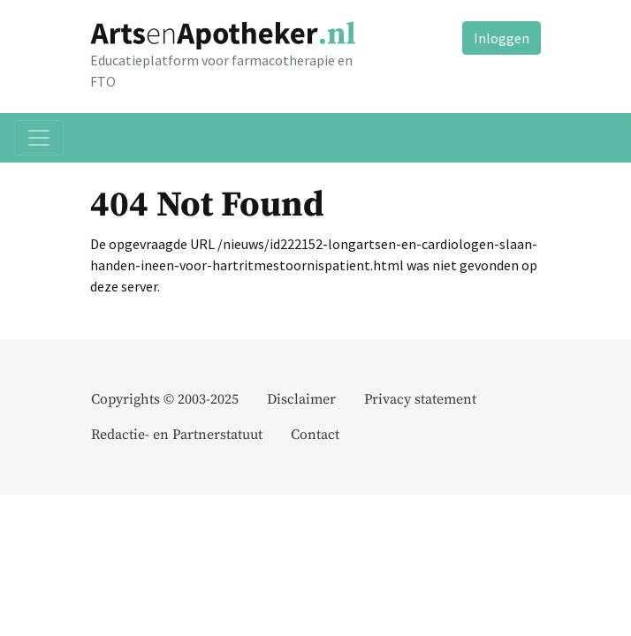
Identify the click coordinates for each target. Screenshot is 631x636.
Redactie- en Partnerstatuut (176, 434)
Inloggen (501, 38)
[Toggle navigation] (39, 137)
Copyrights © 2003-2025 (165, 399)
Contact (315, 434)
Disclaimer (301, 399)
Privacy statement (420, 399)
